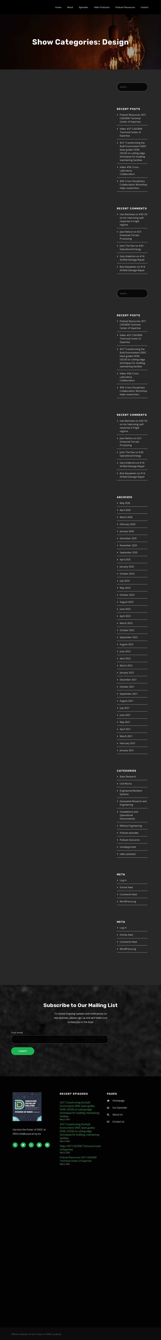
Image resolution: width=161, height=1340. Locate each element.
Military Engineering (131, 825)
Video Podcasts (102, 7)
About (70, 7)
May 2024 (125, 587)
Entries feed (126, 887)
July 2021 (124, 708)
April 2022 (125, 658)
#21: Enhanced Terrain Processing (131, 235)
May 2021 (125, 722)
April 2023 (125, 616)
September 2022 (129, 637)
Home (58, 7)
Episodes (83, 7)
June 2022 (125, 651)
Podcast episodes (129, 832)
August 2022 (126, 644)
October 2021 (127, 686)
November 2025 (128, 545)
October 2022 (127, 630)
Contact (144, 7)
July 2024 (124, 580)
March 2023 (126, 623)
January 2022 (127, 672)
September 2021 (129, 693)
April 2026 (125, 510)
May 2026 (125, 503)
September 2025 (129, 552)
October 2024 (127, 573)
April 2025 (125, 559)
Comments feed (128, 894)
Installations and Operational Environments (129, 815)
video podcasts (128, 854)
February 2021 (127, 743)
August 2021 (126, 700)
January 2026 (127, 531)
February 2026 (127, 524)
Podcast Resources (125, 7)
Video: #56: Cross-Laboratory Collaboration (129, 171)
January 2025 (127, 566)
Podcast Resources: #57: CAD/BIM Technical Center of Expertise (133, 118)
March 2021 (126, 736)
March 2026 (126, 517)
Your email (80, 1037)
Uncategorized (128, 847)
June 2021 (125, 715)
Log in (123, 880)
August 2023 (126, 602)
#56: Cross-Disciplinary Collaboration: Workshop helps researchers (133, 185)
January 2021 (127, 750)
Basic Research (128, 776)
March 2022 (126, 665)
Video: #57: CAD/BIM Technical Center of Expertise (131, 132)
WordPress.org (128, 901)
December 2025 (128, 538)
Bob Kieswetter (128, 266)
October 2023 (127, 594)
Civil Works (126, 783)
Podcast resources (130, 839)
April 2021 (125, 729)
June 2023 (125, 609)
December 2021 (128, 679)
